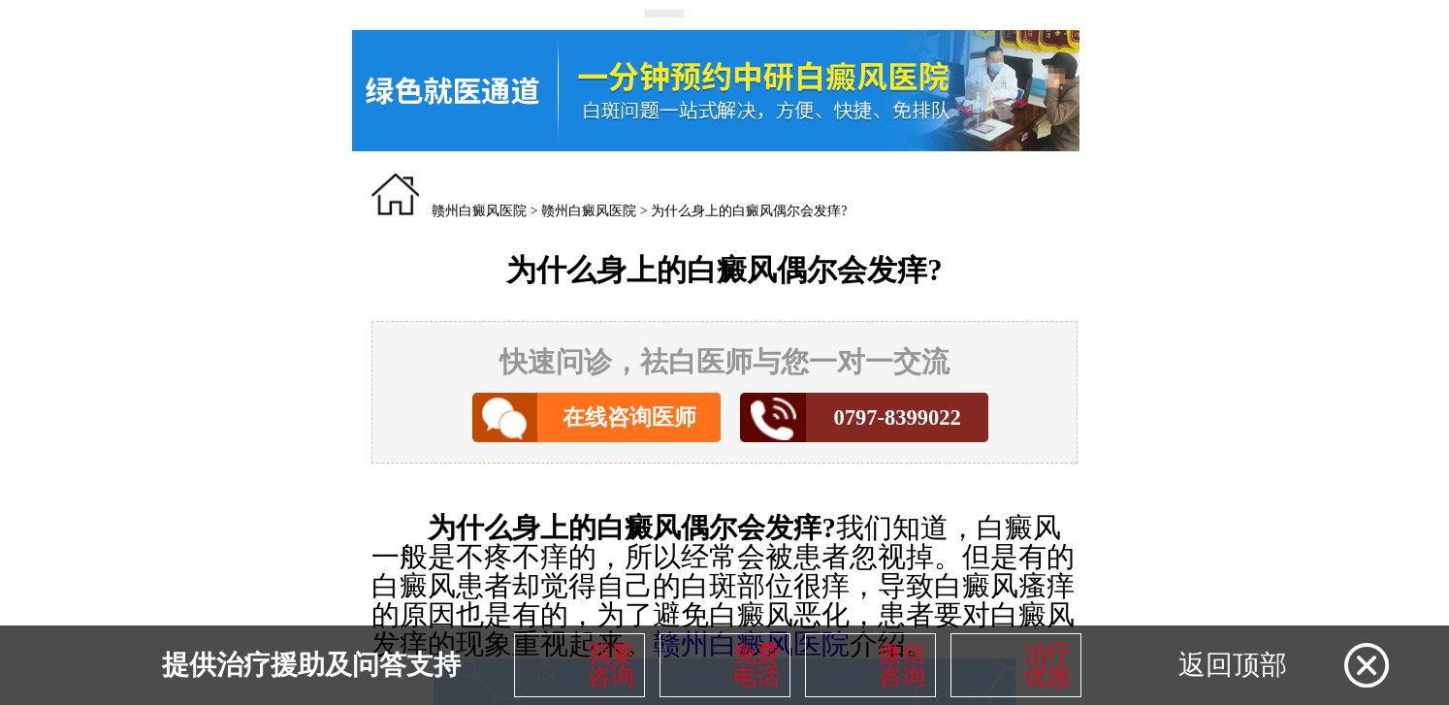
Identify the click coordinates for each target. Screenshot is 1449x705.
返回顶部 (1232, 665)
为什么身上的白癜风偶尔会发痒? (749, 211)
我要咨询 (611, 665)
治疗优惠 (1047, 665)
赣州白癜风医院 (479, 211)
